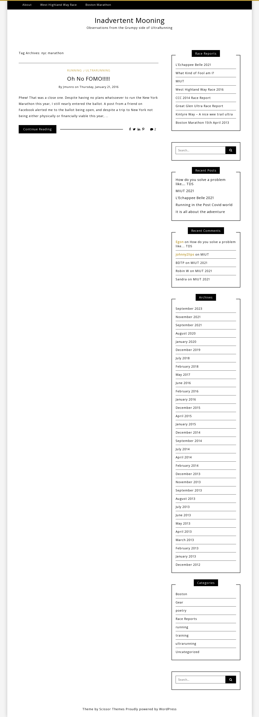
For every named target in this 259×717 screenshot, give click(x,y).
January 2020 (186, 342)
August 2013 (185, 499)
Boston (181, 594)
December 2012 (188, 565)
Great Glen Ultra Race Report (199, 106)
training (182, 635)
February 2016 (187, 391)
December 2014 (188, 432)
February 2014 (187, 465)
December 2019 (188, 350)
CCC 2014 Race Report (193, 98)
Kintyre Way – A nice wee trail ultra (204, 114)
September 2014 (189, 441)
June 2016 (183, 383)
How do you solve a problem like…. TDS (201, 182)
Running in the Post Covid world (204, 205)
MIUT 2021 (185, 191)
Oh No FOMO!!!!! (88, 78)
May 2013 (183, 523)
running (74, 70)
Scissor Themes (112, 709)
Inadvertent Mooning (130, 20)
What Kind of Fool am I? (195, 73)
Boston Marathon (98, 5)
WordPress (168, 709)
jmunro (68, 87)
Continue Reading (37, 129)
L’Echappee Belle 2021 (193, 65)
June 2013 (183, 515)
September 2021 (189, 325)
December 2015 (188, 408)
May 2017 (183, 375)
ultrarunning (98, 70)
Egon (180, 242)
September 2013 (189, 490)
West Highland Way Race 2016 (200, 89)
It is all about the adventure (200, 212)
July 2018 (183, 358)
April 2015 (184, 416)
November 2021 (188, 317)
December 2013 (188, 474)
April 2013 (184, 531)
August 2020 (186, 333)
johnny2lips (185, 254)
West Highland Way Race (58, 5)
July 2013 (183, 507)
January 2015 (186, 424)
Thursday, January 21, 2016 (99, 87)
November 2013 (188, 482)
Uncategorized (187, 652)
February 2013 (187, 548)
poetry (181, 610)
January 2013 (186, 556)
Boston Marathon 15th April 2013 (202, 122)
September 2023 (189, 308)
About (27, 5)
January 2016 (186, 399)
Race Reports (186, 619)
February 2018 (187, 366)
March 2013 (185, 540)
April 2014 (184, 457)
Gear (179, 602)
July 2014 (183, 449)
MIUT (180, 81)
